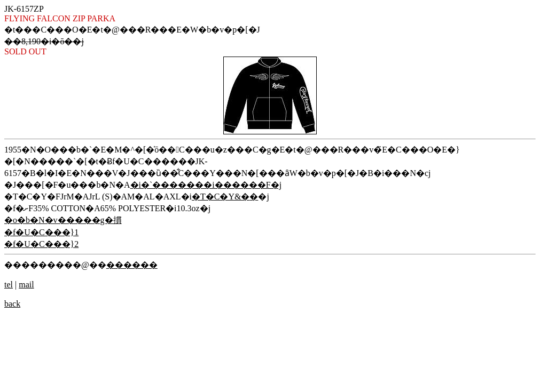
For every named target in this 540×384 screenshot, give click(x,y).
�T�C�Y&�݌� (225, 196)
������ (132, 264)
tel (8, 284)
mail (26, 284)
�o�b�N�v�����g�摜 (63, 220)
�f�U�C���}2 (41, 244)
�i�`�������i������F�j (206, 184)
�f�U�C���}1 (41, 232)
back (12, 303)
